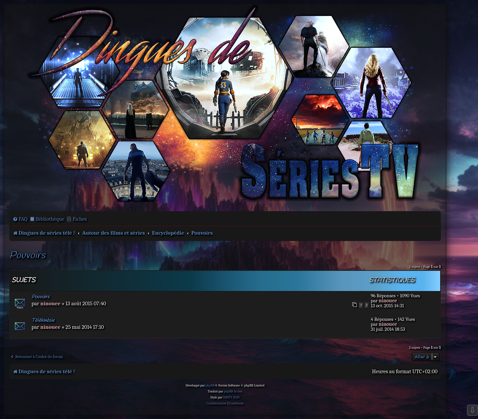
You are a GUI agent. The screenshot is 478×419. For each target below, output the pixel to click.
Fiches (80, 219)
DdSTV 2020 (231, 397)
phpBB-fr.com (233, 391)
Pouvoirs (27, 256)
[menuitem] (20, 219)
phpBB (210, 386)
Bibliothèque (50, 219)
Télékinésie (43, 320)
